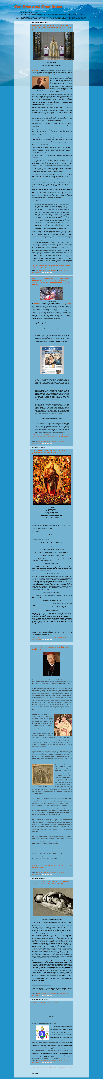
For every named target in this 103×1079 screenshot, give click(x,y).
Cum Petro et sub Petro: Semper (38, 7)
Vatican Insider (48, 688)
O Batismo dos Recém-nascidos (45, 1003)
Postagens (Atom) (39, 1069)
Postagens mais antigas (65, 1067)
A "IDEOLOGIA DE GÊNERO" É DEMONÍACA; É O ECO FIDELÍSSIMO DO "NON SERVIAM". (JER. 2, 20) (51, 28)
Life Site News (52, 69)
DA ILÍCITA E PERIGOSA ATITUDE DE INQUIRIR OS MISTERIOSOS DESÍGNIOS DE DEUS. (51, 883)
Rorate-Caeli (37, 303)
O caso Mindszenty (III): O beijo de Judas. (42, 861)
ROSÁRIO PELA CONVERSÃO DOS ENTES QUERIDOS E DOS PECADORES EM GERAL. (50, 452)
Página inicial (52, 1067)
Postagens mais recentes (39, 1067)
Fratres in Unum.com (66, 303)
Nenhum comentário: (36, 272)
